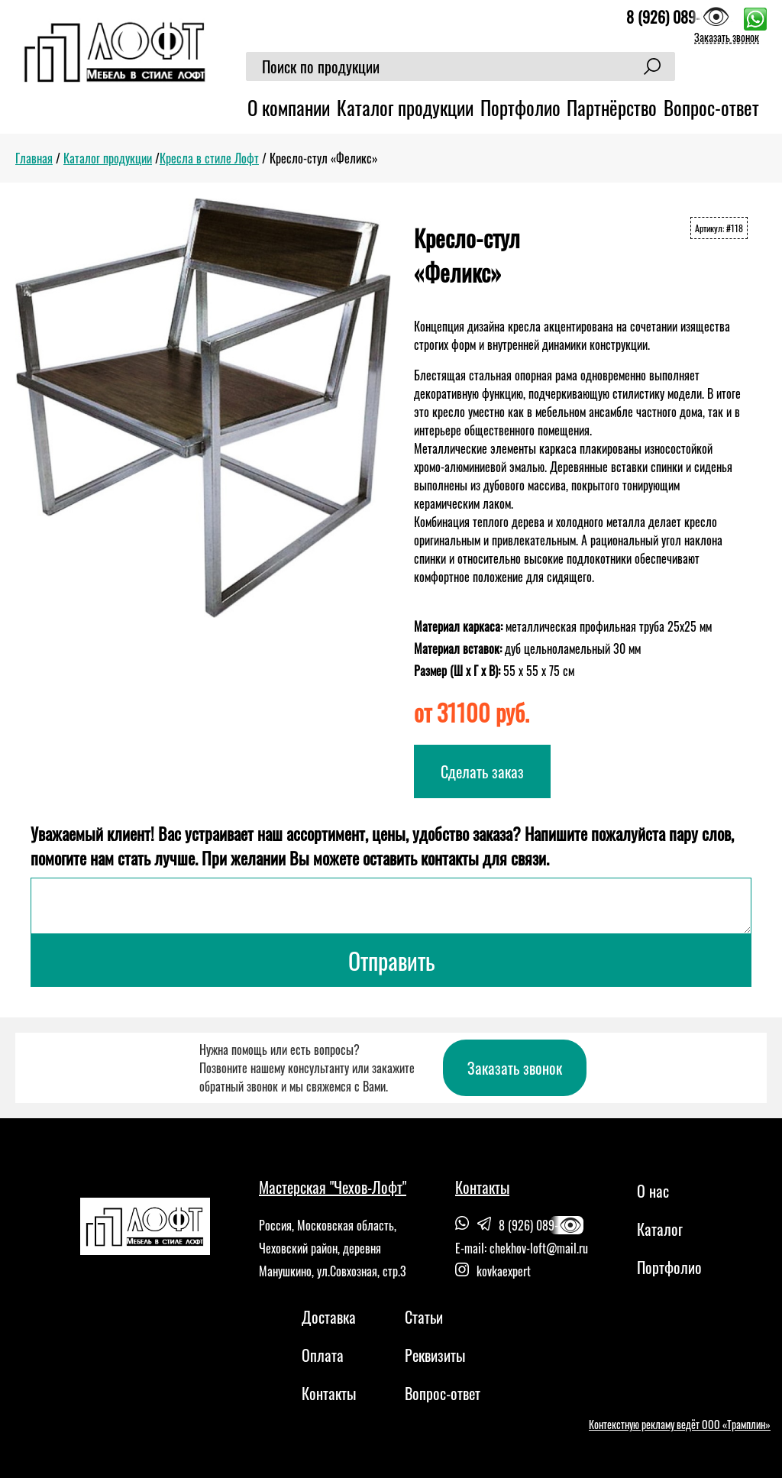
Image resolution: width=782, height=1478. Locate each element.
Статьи (424, 1316)
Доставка (329, 1316)
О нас (653, 1190)
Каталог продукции (405, 107)
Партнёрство (612, 107)
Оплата (323, 1355)
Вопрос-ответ (711, 107)
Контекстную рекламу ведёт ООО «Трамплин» (680, 1424)
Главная (34, 158)
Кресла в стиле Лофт (209, 158)
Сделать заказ (482, 771)
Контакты (329, 1393)
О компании (288, 107)
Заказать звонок (726, 37)
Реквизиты (435, 1355)
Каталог (660, 1229)
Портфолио (520, 107)
